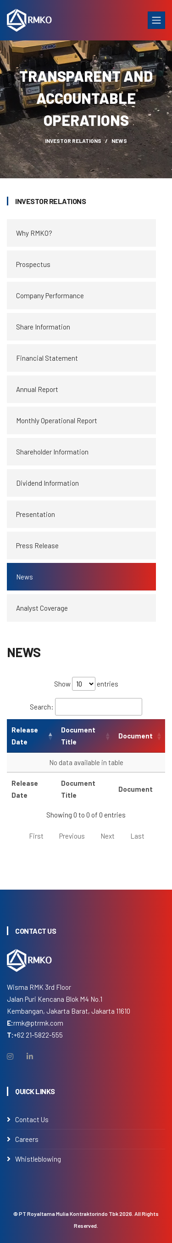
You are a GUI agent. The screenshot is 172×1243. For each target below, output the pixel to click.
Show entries (86, 684)
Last (137, 836)
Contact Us (32, 1119)
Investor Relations (73, 140)
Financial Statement (47, 358)
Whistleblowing (38, 1159)
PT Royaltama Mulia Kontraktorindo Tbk (68, 1213)
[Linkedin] (30, 1056)
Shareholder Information (52, 452)
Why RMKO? (34, 233)
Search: (86, 706)
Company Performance (50, 295)
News (24, 577)
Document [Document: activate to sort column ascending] (135, 736)
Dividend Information (47, 483)
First (36, 836)
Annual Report (37, 389)
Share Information (43, 327)
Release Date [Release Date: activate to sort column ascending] (24, 736)
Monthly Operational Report (56, 420)
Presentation (35, 514)
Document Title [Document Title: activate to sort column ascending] (78, 736)
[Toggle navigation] (156, 20)
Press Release (37, 545)
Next (107, 836)
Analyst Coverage (42, 608)
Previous (72, 836)
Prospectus (33, 264)
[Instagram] (10, 1056)
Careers (27, 1139)
